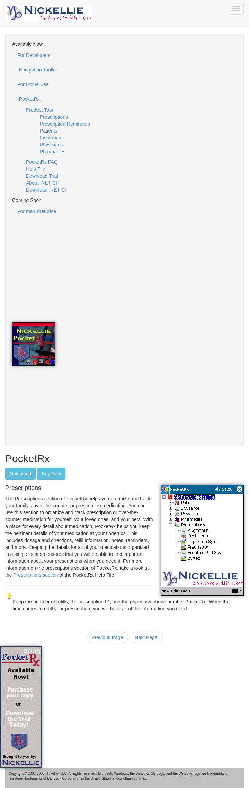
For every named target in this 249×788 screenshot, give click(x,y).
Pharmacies (52, 151)
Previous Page (107, 637)
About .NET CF (42, 183)
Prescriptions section (35, 575)
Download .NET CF (47, 190)
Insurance (50, 138)
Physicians (51, 144)
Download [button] (20, 473)
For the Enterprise (36, 211)
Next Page (146, 637)
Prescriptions (54, 117)
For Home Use (33, 84)
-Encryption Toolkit (37, 70)
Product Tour (39, 110)
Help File (35, 169)
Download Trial (42, 176)
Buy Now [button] (51, 473)
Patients (48, 131)
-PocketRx (28, 99)
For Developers (34, 55)
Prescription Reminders (65, 124)
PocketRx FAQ (42, 162)
